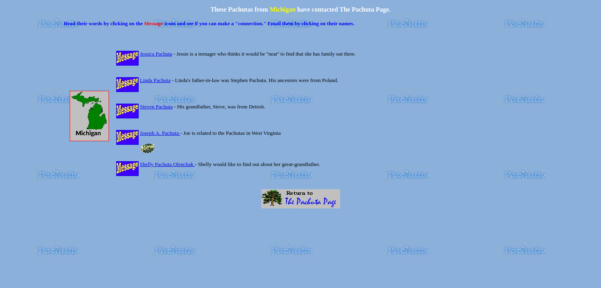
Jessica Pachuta (156, 54)
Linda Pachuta (155, 80)
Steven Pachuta (156, 107)
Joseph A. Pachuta (160, 133)
